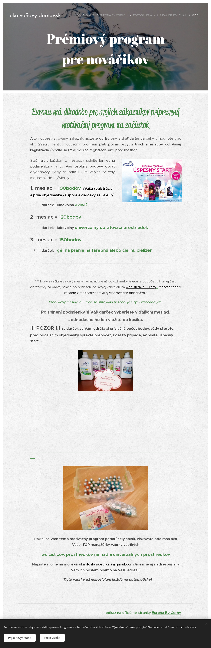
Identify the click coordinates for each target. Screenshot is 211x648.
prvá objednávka (47, 195)
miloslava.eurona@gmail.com (108, 564)
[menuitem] (78, 15)
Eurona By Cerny (166, 612)
